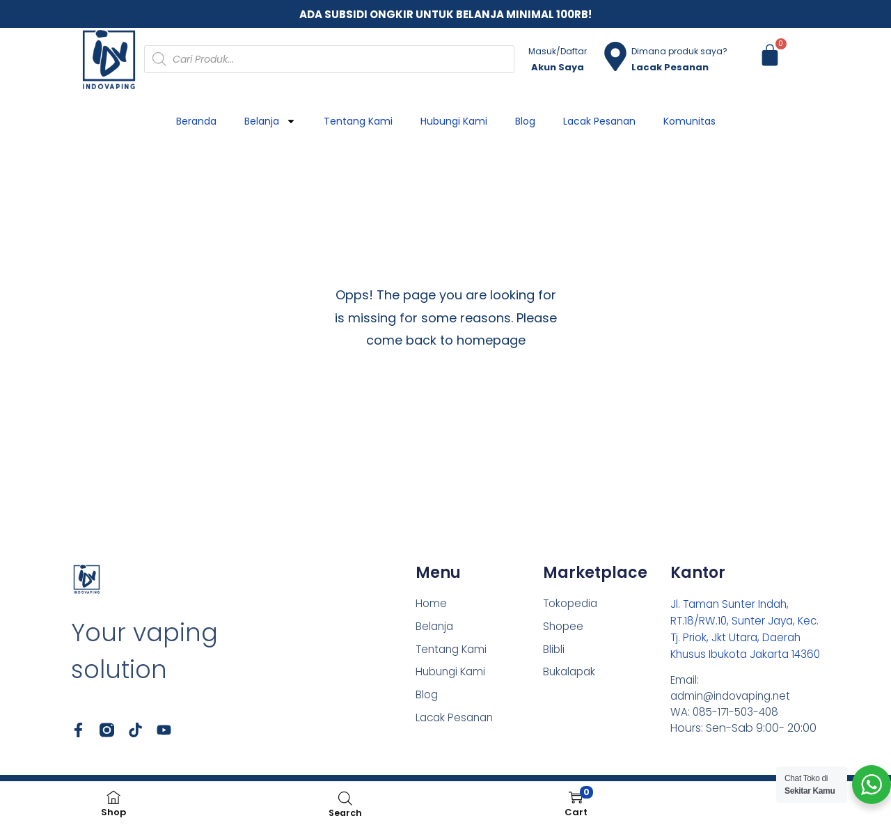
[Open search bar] (345, 798)
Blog (525, 121)
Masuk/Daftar (557, 51)
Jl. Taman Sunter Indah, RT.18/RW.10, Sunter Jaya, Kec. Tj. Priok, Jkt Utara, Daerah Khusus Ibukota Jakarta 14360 (735, 637)
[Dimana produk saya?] (615, 56)
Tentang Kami (358, 121)
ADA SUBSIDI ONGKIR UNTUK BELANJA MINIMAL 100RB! (445, 14)
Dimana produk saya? (679, 51)
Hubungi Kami (453, 121)
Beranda (196, 121)
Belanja (270, 121)
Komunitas (689, 121)
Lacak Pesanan (599, 121)
